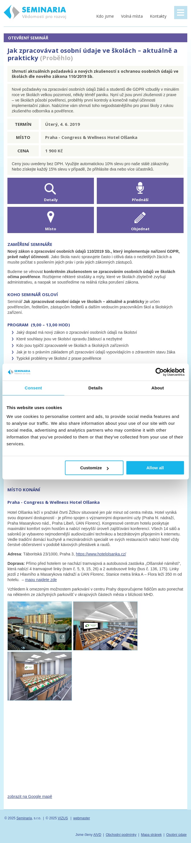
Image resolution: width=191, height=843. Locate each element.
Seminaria (24, 818)
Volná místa (132, 16)
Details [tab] (96, 387)
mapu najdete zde (41, 579)
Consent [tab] (33, 387)
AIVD (97, 835)
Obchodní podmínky (121, 835)
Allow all (155, 467)
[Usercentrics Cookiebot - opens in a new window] (159, 372)
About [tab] (157, 387)
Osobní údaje (176, 835)
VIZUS (63, 818)
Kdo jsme (105, 16)
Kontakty (158, 16)
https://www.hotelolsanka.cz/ (101, 554)
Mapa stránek (151, 835)
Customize (94, 467)
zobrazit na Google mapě (29, 796)
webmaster (81, 818)
